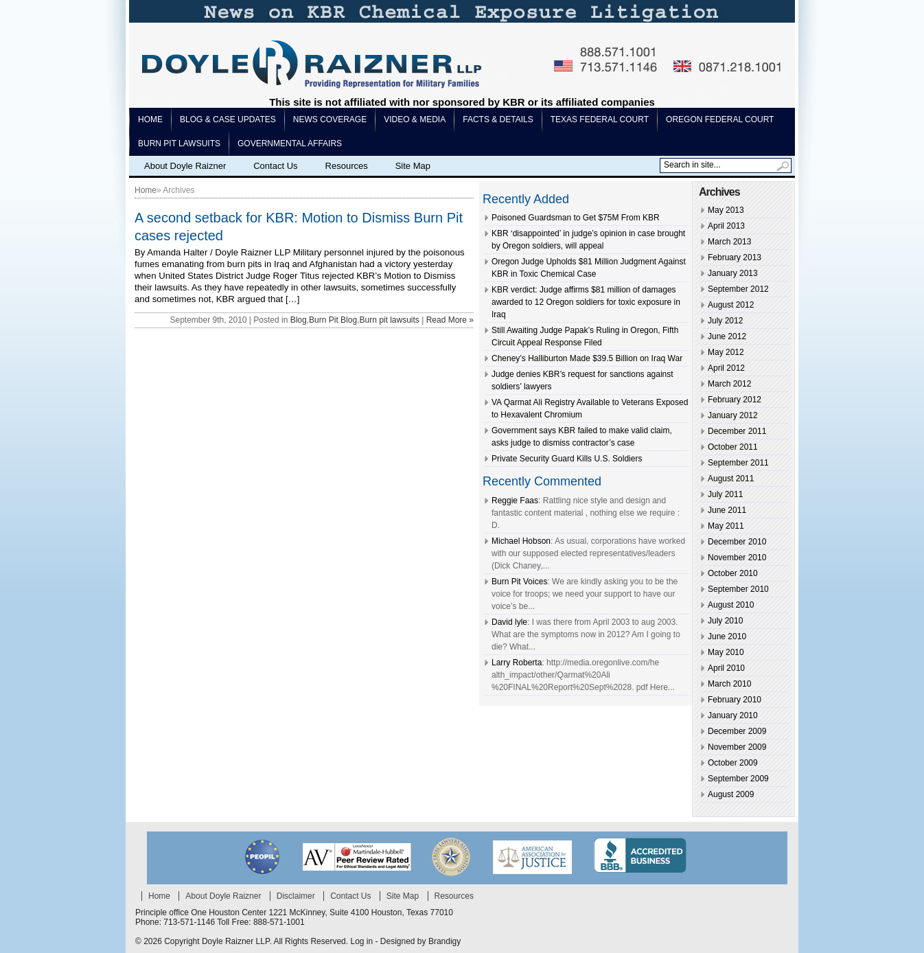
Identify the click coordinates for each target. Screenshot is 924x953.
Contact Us (275, 166)
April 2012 (726, 368)
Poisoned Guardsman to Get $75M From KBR (576, 217)
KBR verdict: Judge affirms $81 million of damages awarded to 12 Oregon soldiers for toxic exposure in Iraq (586, 302)
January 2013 (733, 273)
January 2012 (733, 415)
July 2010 (725, 620)
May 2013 (726, 210)
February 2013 (734, 257)
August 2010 (731, 605)
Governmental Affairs (290, 143)
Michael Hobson (521, 541)
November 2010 (737, 557)
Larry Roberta (517, 662)
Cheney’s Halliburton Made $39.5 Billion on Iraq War (587, 358)
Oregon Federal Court (720, 119)
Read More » (450, 320)
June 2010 (727, 636)
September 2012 (738, 289)
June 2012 (727, 336)
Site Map (412, 166)
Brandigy (444, 941)
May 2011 (726, 526)
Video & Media (415, 119)
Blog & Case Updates (228, 119)
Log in (361, 941)
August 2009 (731, 794)
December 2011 (737, 431)
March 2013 (729, 241)
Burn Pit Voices (519, 581)
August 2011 (731, 478)
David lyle (509, 622)
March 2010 (729, 684)
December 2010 (737, 542)
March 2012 (729, 384)
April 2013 (726, 226)
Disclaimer (296, 896)
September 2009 (738, 778)
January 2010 (733, 715)
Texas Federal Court (600, 119)
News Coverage (330, 119)
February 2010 (734, 699)
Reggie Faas (515, 500)
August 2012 (731, 305)
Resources (346, 166)
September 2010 (738, 589)
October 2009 (733, 763)
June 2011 (727, 510)
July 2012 (725, 320)
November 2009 (737, 747)
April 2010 (726, 668)
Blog (298, 320)
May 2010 (726, 652)
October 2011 (733, 447)
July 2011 (725, 494)
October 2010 (733, 573)
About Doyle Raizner (185, 166)
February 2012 (734, 399)
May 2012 (726, 352)
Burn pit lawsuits (179, 143)
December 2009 (737, 731)
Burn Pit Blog (333, 320)
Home (150, 119)
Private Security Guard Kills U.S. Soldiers (567, 458)
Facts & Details (498, 119)
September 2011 (738, 463)
